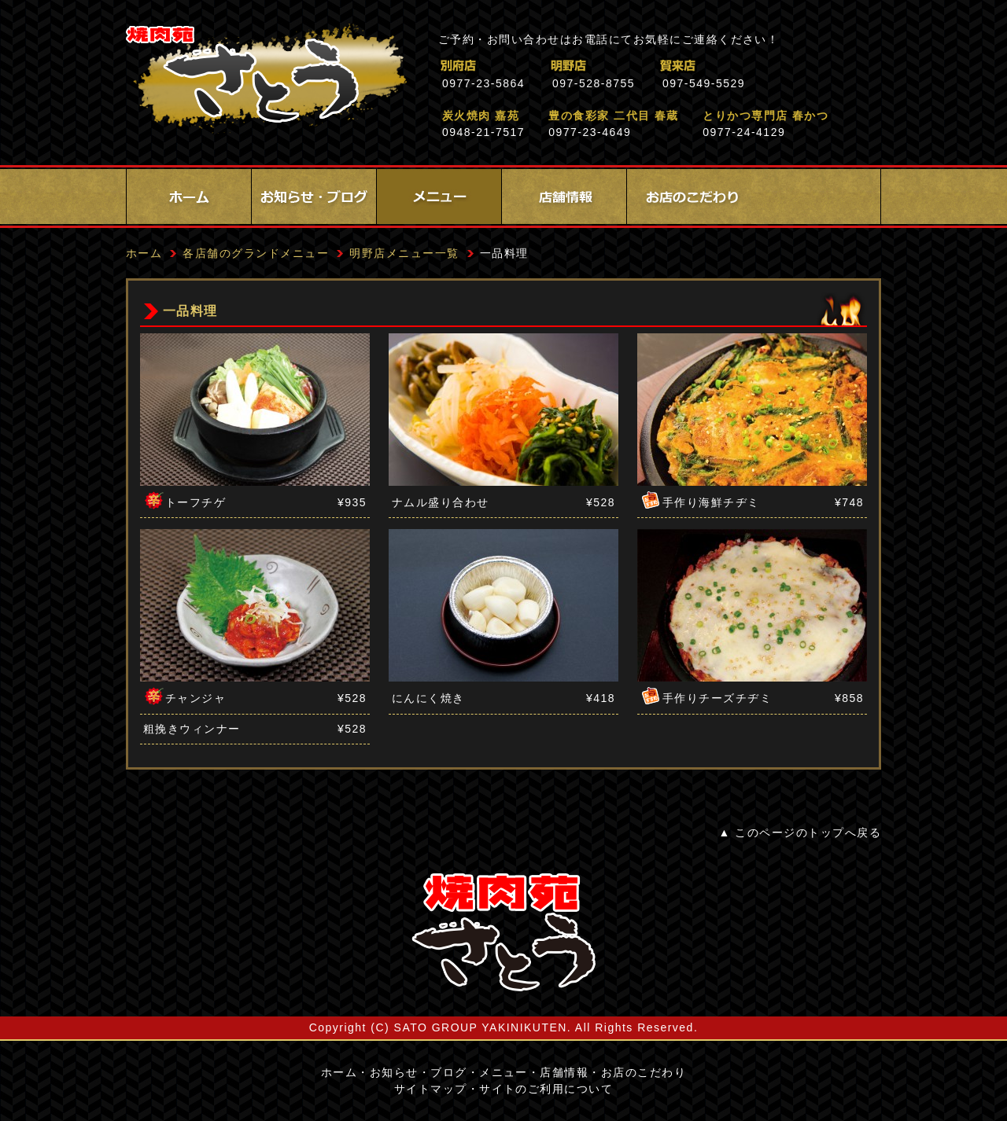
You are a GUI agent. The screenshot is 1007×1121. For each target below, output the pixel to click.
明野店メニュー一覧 (404, 253)
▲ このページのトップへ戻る (800, 832)
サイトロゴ (503, 932)
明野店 (636, 65)
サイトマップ (430, 1088)
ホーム (189, 196)
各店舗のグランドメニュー (256, 253)
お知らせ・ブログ (314, 196)
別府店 (526, 65)
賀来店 (746, 65)
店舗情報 (564, 196)
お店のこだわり (689, 196)
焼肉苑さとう (266, 79)
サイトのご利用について (546, 1088)
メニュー (439, 196)
